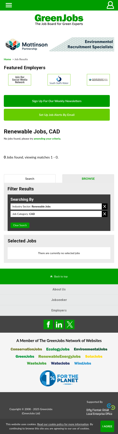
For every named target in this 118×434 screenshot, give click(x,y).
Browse (88, 178)
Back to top (61, 276)
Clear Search (20, 225)
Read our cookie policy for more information (63, 424)
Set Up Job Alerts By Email (57, 114)
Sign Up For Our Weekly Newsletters (56, 101)
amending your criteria (47, 138)
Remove (104, 206)
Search (29, 178)
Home (7, 59)
